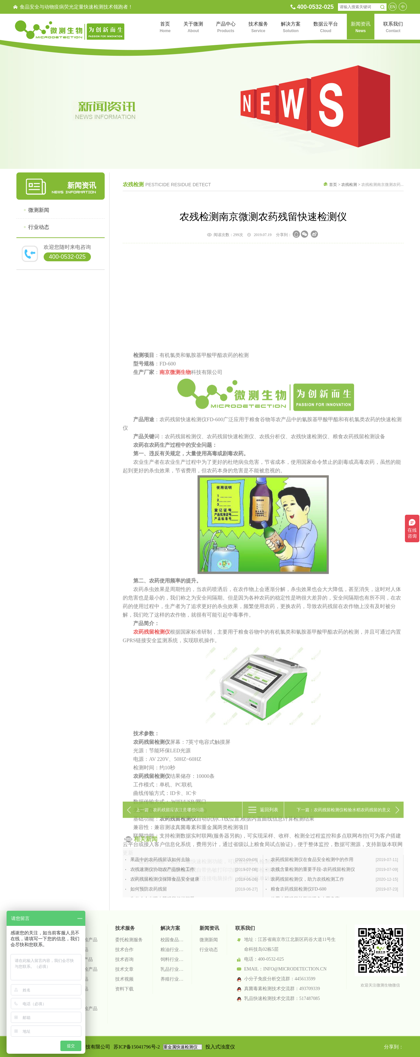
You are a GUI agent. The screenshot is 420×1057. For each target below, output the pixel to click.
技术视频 (124, 979)
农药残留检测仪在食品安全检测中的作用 (334, 885)
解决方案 (170, 928)
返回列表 (269, 815)
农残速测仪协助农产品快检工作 (194, 895)
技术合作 (124, 949)
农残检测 (349, 184)
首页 (333, 184)
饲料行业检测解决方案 (172, 959)
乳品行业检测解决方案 (172, 969)
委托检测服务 (129, 939)
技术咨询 (124, 959)
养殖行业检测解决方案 (172, 979)
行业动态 (38, 227)
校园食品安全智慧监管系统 (172, 939)
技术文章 (124, 969)
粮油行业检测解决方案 (172, 949)
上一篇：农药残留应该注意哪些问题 (170, 815)
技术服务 (125, 928)
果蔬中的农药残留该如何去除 (194, 885)
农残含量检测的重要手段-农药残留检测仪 (334, 895)
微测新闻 (38, 210)
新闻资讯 (209, 928)
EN (392, 7)
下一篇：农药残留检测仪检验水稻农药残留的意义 (343, 815)
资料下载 (124, 989)
